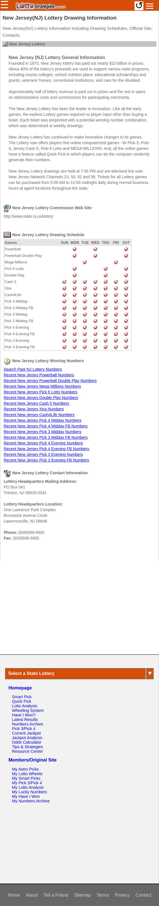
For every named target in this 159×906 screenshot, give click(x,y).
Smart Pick (22, 697)
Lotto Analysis (24, 706)
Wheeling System (28, 710)
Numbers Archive (27, 724)
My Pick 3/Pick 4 (27, 783)
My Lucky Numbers (29, 792)
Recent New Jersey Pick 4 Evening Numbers (43, 443)
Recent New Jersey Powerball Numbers (39, 375)
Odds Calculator (26, 742)
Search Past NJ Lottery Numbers (33, 369)
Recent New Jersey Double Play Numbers (41, 397)
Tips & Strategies (27, 746)
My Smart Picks (26, 778)
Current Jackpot (26, 733)
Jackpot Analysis (27, 737)
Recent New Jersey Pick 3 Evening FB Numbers (46, 460)
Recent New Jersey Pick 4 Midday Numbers (42, 420)
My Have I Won (26, 796)
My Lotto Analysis (28, 787)
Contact (143, 895)
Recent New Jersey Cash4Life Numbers (39, 414)
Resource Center (27, 751)
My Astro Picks (25, 769)
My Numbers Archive (31, 801)
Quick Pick (21, 701)
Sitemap (82, 895)
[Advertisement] (79, 607)
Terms (103, 895)
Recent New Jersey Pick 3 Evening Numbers (43, 454)
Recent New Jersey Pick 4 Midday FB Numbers (46, 426)
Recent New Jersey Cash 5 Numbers (36, 403)
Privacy (122, 895)
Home (14, 895)
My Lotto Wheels (27, 773)
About (32, 895)
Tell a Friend (56, 895)
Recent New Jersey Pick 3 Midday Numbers (42, 431)
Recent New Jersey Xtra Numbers (34, 409)
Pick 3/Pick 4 (23, 728)
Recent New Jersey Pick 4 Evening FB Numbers (46, 448)
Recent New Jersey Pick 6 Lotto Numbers (40, 392)
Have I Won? (24, 715)
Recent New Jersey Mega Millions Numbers (42, 386)
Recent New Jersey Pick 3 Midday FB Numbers (46, 437)
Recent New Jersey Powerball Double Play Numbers (50, 380)
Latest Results (25, 719)
